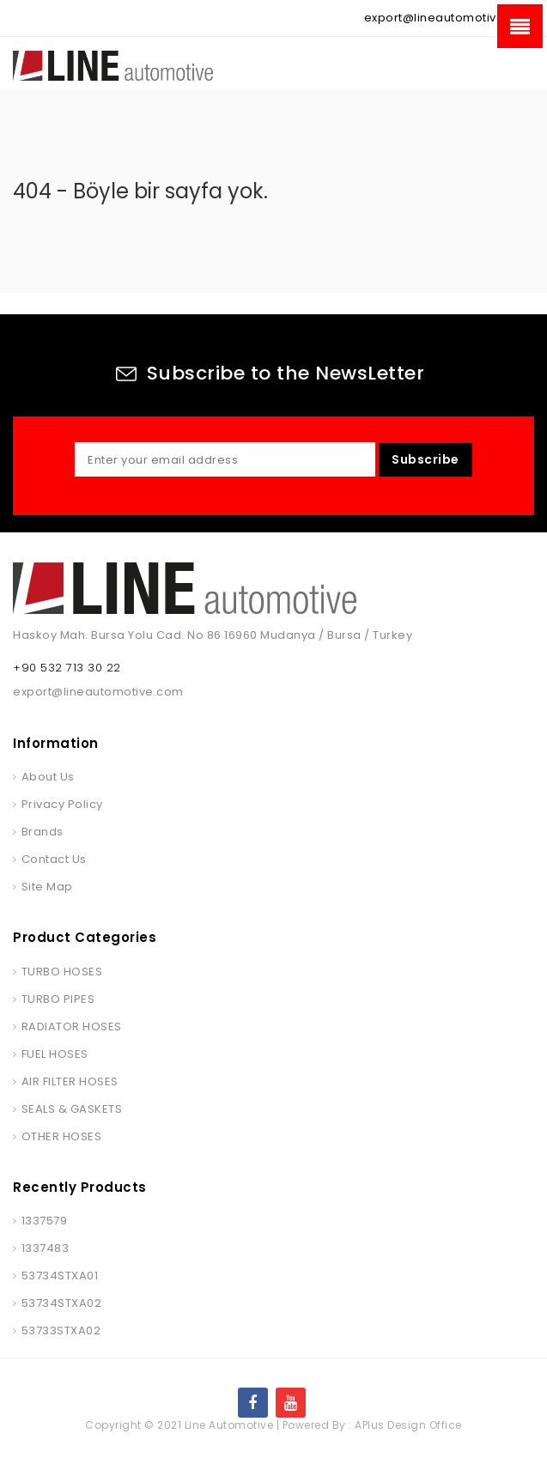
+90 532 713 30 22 (67, 667)
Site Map (47, 886)
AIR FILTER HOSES (70, 1081)
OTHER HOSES (61, 1136)
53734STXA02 (61, 1303)
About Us (48, 776)
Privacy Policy (62, 804)
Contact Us (54, 859)
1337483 (45, 1248)
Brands (42, 831)
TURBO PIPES (58, 999)
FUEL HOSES (54, 1054)
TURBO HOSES (62, 971)
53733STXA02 (61, 1330)
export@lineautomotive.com (449, 17)
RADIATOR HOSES (71, 1026)
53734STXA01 (60, 1275)
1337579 (44, 1220)
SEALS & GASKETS (72, 1109)
